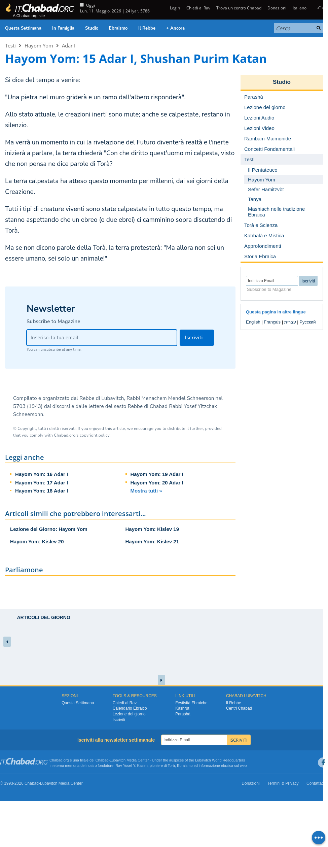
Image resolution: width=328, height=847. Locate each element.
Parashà (182, 714)
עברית (290, 322)
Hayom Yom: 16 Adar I (41, 474)
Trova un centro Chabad (238, 8)
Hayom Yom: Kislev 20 (37, 541)
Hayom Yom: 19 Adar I (157, 474)
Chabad (102, 760)
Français (272, 322)
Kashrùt (182, 708)
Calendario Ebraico (130, 708)
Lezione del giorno (129, 714)
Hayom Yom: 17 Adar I (41, 482)
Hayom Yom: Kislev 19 (152, 529)
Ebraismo (118, 28)
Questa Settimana (23, 28)
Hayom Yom (39, 45)
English (253, 322)
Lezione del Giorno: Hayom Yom (48, 529)
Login (174, 8)
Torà (171, 766)
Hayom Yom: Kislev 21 (152, 541)
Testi (10, 45)
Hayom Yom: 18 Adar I (41, 491)
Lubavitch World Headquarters (220, 760)
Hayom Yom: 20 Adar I (157, 482)
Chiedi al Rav (198, 8)
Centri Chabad (239, 708)
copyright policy (94, 435)
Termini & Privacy (283, 783)
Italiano (299, 8)
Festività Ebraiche (191, 703)
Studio (91, 28)
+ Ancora (175, 28)
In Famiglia (63, 28)
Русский (307, 322)
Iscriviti (119, 719)
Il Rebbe (146, 28)
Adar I (68, 45)
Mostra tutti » (146, 491)
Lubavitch (117, 760)
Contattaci (315, 783)
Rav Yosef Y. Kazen (131, 766)
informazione (209, 766)
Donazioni (276, 8)
